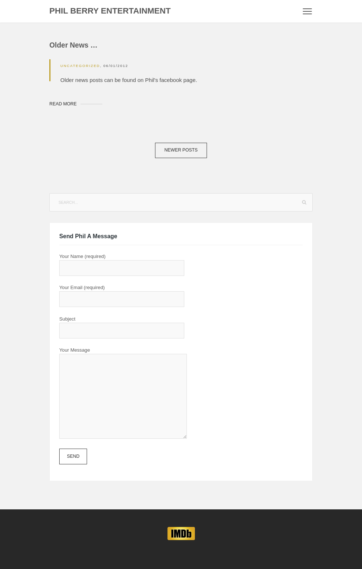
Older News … (73, 45)
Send (73, 456)
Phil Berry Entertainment (110, 10)
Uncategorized (80, 66)
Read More (63, 103)
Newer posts (180, 150)
